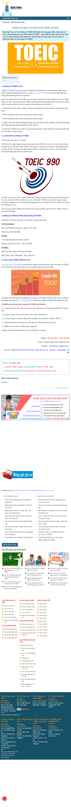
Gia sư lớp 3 (43, 609)
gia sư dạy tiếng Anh (25, 300)
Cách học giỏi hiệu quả (29, 671)
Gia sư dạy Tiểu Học (10, 617)
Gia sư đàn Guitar (27, 609)
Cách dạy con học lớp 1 (29, 664)
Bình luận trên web (9, 545)
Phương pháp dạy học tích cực (28, 675)
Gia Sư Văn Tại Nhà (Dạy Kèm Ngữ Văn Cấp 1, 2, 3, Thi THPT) (13, 570)
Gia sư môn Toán (9, 606)
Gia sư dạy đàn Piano (28, 604)
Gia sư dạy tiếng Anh (10, 629)
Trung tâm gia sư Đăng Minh (12, 264)
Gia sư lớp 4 (43, 612)
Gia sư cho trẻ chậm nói (29, 630)
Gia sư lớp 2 (43, 606)
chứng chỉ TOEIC (40, 93)
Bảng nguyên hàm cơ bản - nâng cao (28, 685)
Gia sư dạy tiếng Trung (11, 632)
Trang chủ (5, 22)
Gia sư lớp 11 (43, 633)
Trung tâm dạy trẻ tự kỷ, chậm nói (29, 634)
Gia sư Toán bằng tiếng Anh (11, 621)
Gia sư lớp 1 (43, 604)
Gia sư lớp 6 (43, 618)
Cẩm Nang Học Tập (17, 22)
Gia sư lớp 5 (43, 615)
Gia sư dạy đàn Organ (28, 606)
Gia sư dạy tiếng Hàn (10, 638)
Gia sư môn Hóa (9, 611)
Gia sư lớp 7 (43, 621)
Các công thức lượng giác (28, 649)
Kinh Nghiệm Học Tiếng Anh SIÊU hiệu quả (19, 537)
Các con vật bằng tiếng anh (28, 654)
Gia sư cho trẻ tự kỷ (28, 624)
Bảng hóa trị (25, 658)
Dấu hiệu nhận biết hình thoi (29, 680)
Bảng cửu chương (27, 645)
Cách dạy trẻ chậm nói (28, 627)
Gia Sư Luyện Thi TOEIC (33, 367)
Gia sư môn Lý (8, 608)
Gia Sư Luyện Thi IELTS (15, 371)
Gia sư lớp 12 (43, 635)
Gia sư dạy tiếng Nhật (10, 635)
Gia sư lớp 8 (43, 624)
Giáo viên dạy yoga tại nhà (28, 616)
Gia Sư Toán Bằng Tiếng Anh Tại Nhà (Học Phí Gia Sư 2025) (13, 577)
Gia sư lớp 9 (43, 627)
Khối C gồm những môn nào (27, 667)
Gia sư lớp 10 (43, 630)
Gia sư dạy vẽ (26, 612)
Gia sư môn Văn (9, 614)
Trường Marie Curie (28, 661)
